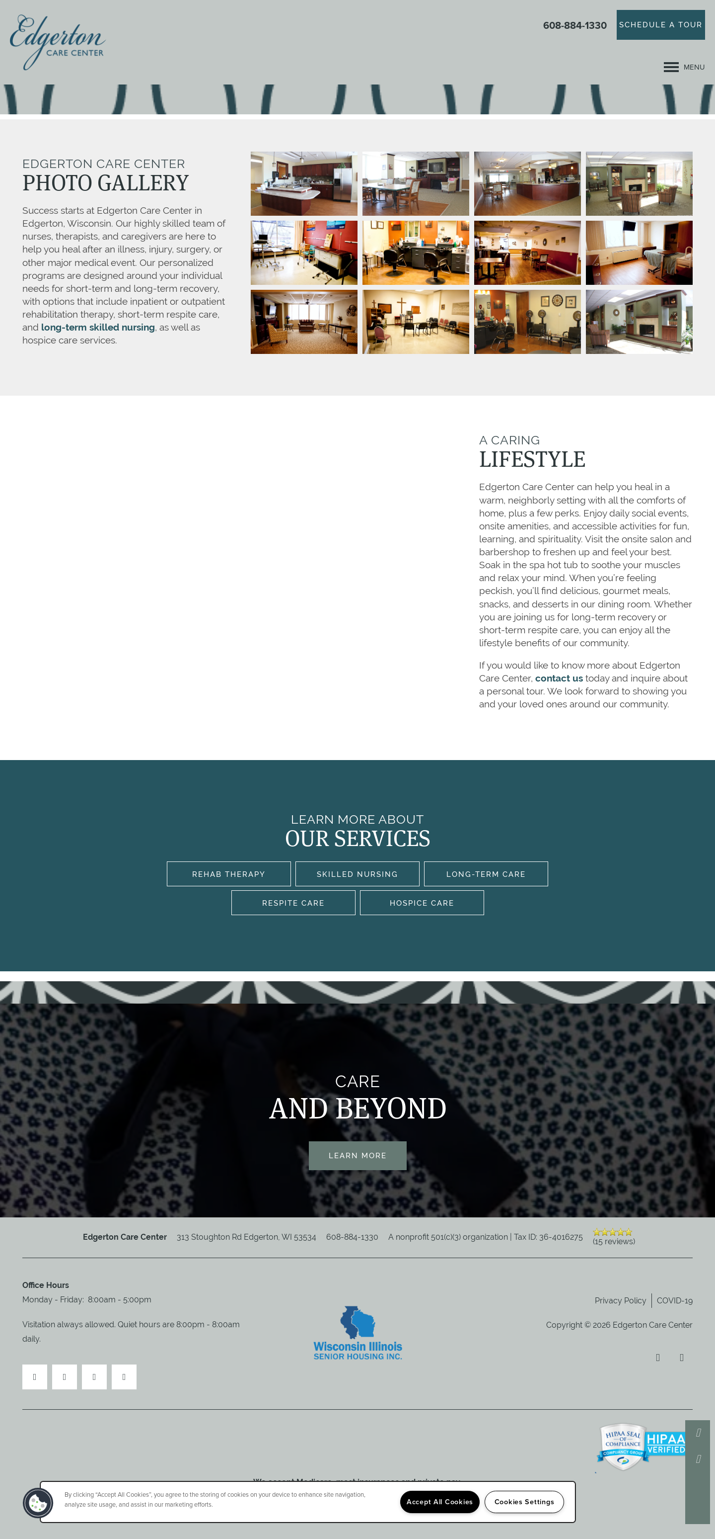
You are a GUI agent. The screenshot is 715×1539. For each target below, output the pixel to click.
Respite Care (293, 903)
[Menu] (684, 67)
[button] (661, 25)
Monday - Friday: (53, 1299)
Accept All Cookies (440, 1501)
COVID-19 (675, 1300)
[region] (308, 1502)
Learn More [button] (358, 1155)
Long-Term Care (486, 874)
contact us (559, 678)
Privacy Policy (620, 1300)
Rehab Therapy (229, 874)
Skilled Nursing (357, 874)
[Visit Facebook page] (34, 1377)
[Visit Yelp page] (64, 1377)
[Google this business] (124, 1377)
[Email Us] (697, 1459)
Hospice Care (422, 903)
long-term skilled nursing (97, 327)
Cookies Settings (525, 1501)
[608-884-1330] (697, 1432)
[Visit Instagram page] (94, 1377)
